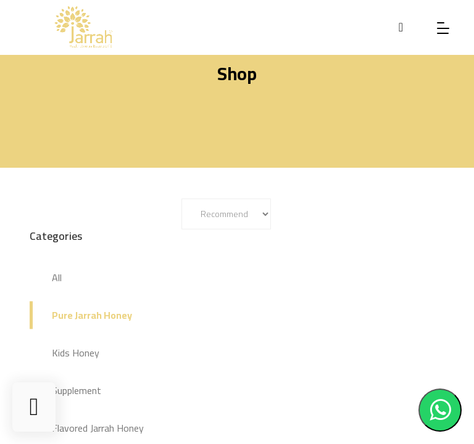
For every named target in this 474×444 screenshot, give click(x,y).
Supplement (76, 390)
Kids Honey (75, 352)
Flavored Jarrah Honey (98, 428)
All (57, 277)
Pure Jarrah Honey (92, 315)
